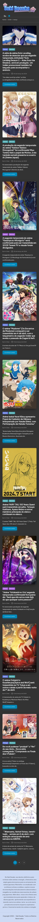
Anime (5, 49)
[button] (24, 862)
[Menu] (5, 16)
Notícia (12, 49)
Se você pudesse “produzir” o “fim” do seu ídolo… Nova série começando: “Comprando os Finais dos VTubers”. (18, 750)
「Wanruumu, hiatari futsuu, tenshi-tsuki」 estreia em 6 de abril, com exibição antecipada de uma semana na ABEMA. (19, 835)
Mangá (5, 743)
